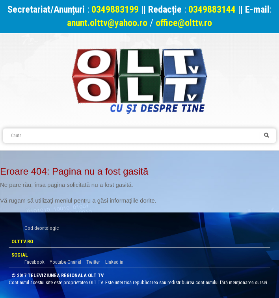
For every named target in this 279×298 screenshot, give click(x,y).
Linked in (114, 262)
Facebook (34, 262)
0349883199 (115, 9)
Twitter (93, 262)
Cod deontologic (41, 228)
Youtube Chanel (65, 262)
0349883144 (212, 9)
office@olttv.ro (184, 22)
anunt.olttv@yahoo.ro (108, 22)
